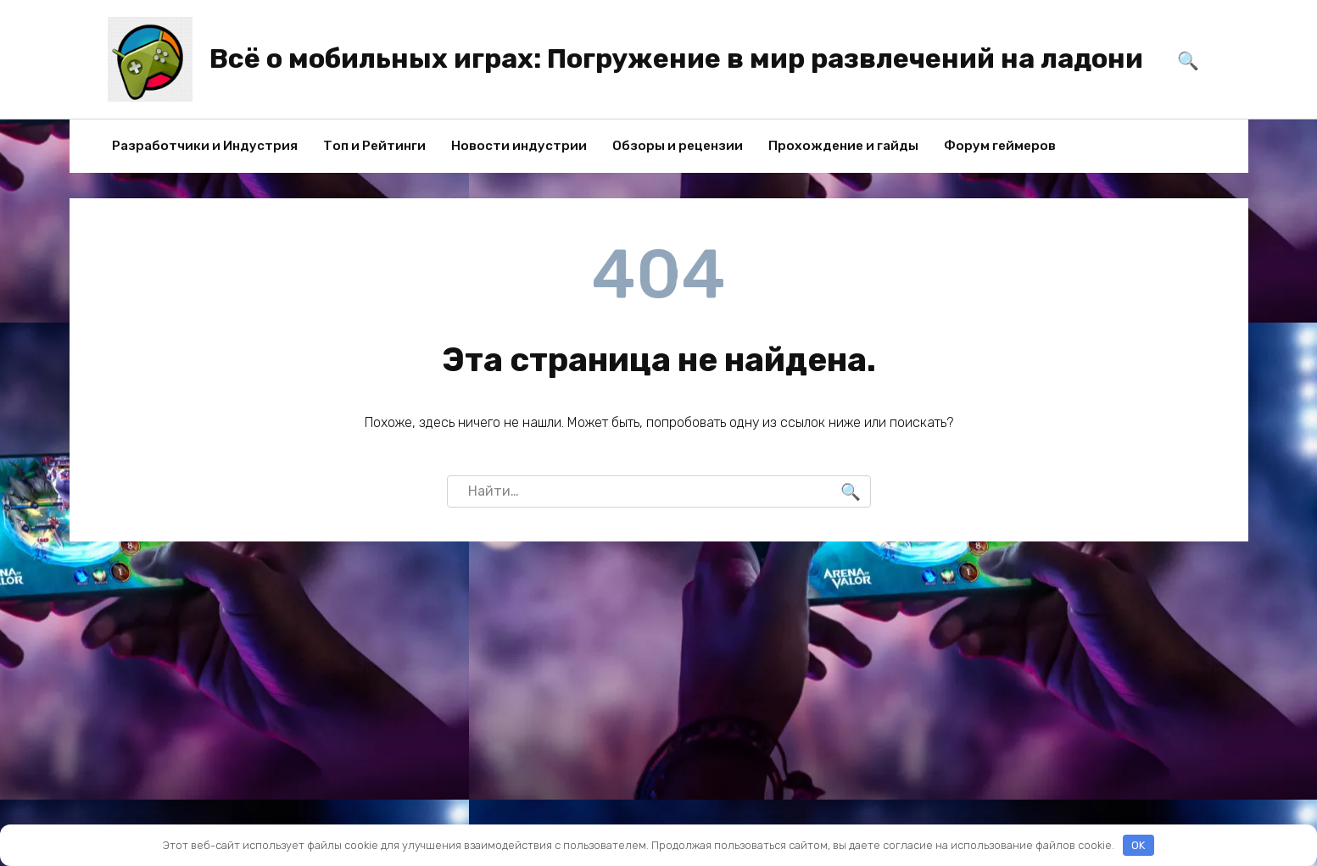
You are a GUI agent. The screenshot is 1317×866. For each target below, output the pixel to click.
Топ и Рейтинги (374, 145)
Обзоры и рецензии (677, 145)
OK (1138, 845)
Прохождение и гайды (843, 145)
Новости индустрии (519, 145)
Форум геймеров (1000, 145)
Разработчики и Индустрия (205, 145)
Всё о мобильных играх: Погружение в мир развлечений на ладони (676, 58)
